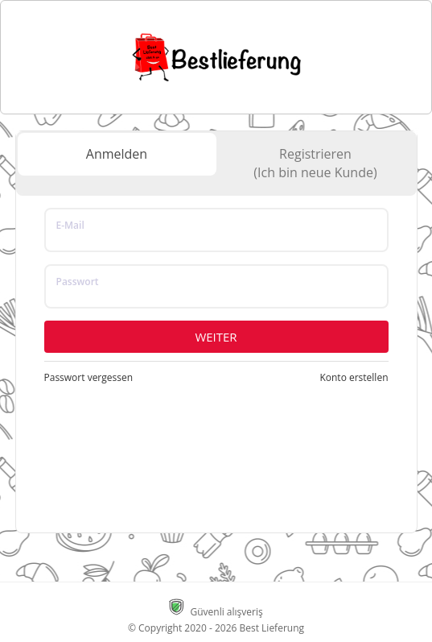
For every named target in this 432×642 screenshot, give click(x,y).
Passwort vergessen (89, 377)
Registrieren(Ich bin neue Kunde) (314, 163)
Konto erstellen (353, 377)
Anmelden (116, 154)
